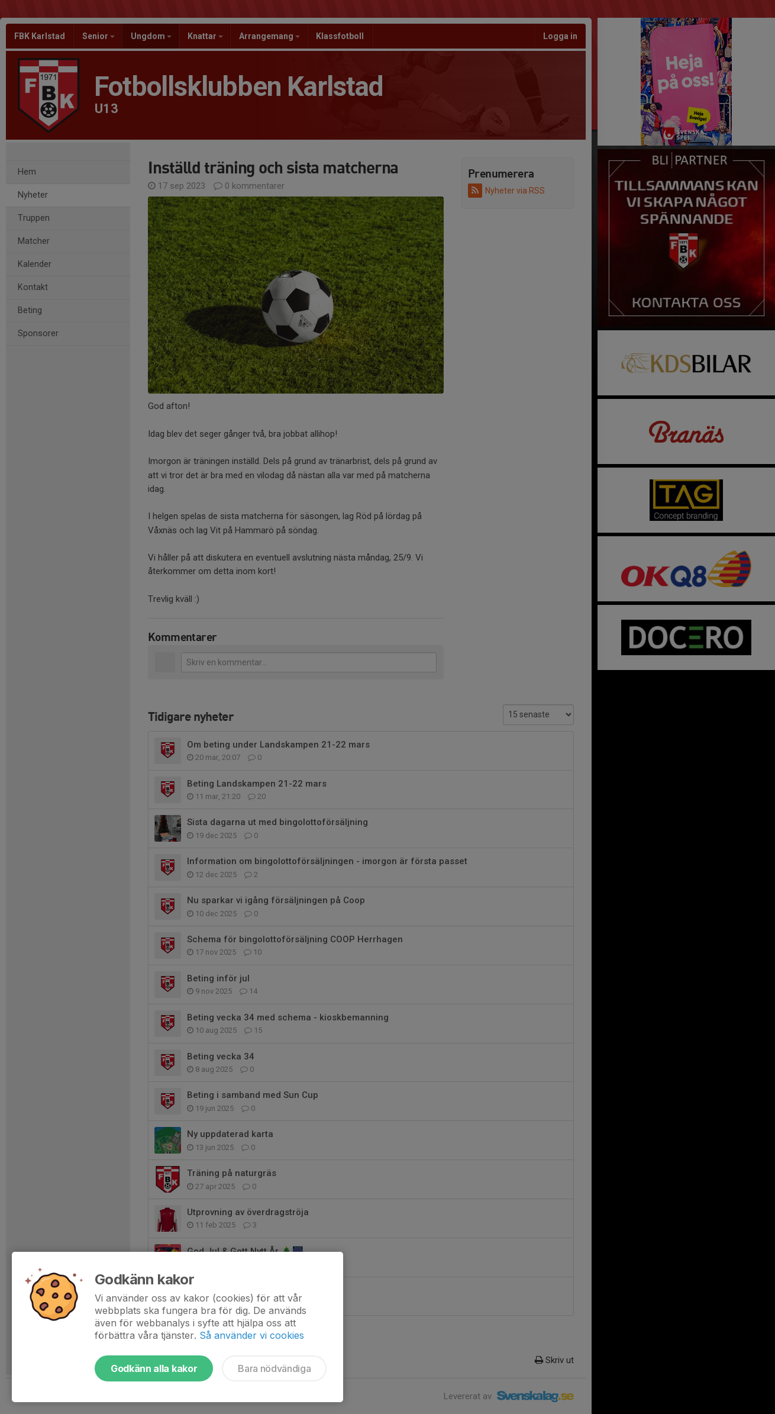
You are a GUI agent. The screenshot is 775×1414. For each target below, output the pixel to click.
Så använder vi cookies (251, 1335)
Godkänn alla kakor (154, 1368)
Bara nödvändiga (274, 1368)
